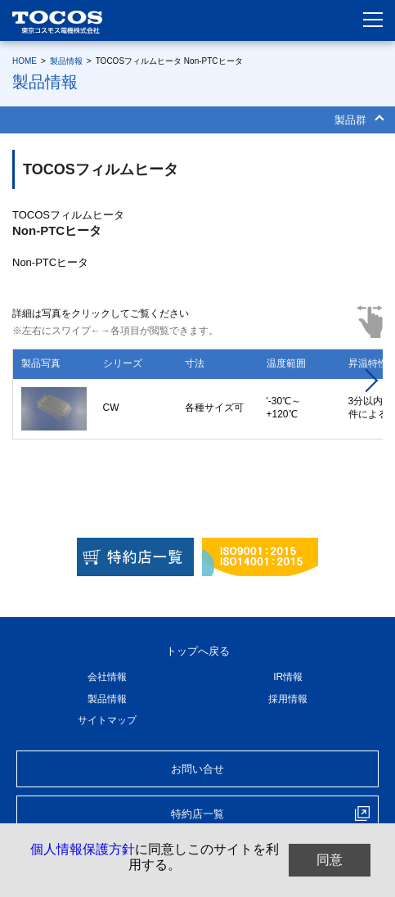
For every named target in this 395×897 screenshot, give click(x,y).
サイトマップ (107, 720)
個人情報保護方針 (82, 849)
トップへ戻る (198, 651)
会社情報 (107, 677)
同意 (329, 860)
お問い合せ (197, 769)
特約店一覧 (197, 814)
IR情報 (288, 677)
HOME (24, 60)
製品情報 (66, 60)
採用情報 (287, 699)
